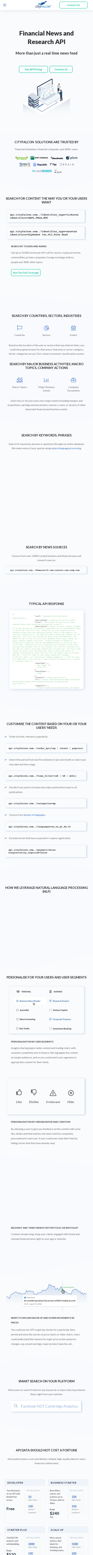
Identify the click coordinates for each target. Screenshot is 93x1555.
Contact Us (73, 4)
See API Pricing (33, 69)
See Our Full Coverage (26, 232)
